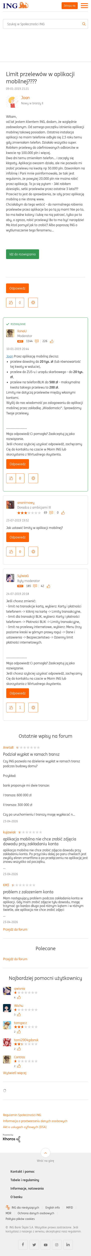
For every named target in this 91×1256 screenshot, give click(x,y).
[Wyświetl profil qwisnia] (26, 989)
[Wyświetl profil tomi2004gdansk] (26, 1040)
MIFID (69, 1207)
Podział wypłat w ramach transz (31, 754)
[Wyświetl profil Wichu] (26, 1006)
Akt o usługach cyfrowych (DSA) (25, 1127)
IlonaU (22, 331)
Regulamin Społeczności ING (22, 1115)
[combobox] (45, 24)
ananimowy (25, 503)
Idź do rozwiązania (22, 254)
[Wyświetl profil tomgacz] (26, 1023)
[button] (11, 302)
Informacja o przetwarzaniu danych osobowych (35, 1121)
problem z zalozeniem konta (28, 891)
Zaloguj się (69, 5)
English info (53, 1207)
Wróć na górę (45, 1161)
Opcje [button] (33, 302)
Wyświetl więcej (14, 1073)
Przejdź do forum (15, 929)
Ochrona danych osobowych (36, 1213)
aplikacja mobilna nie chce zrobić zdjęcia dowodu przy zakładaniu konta (39, 841)
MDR (8, 1213)
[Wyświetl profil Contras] (26, 1057)
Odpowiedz (17, 288)
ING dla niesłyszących (25, 1207)
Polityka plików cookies (20, 1219)
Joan (25, 97)
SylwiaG (23, 576)
